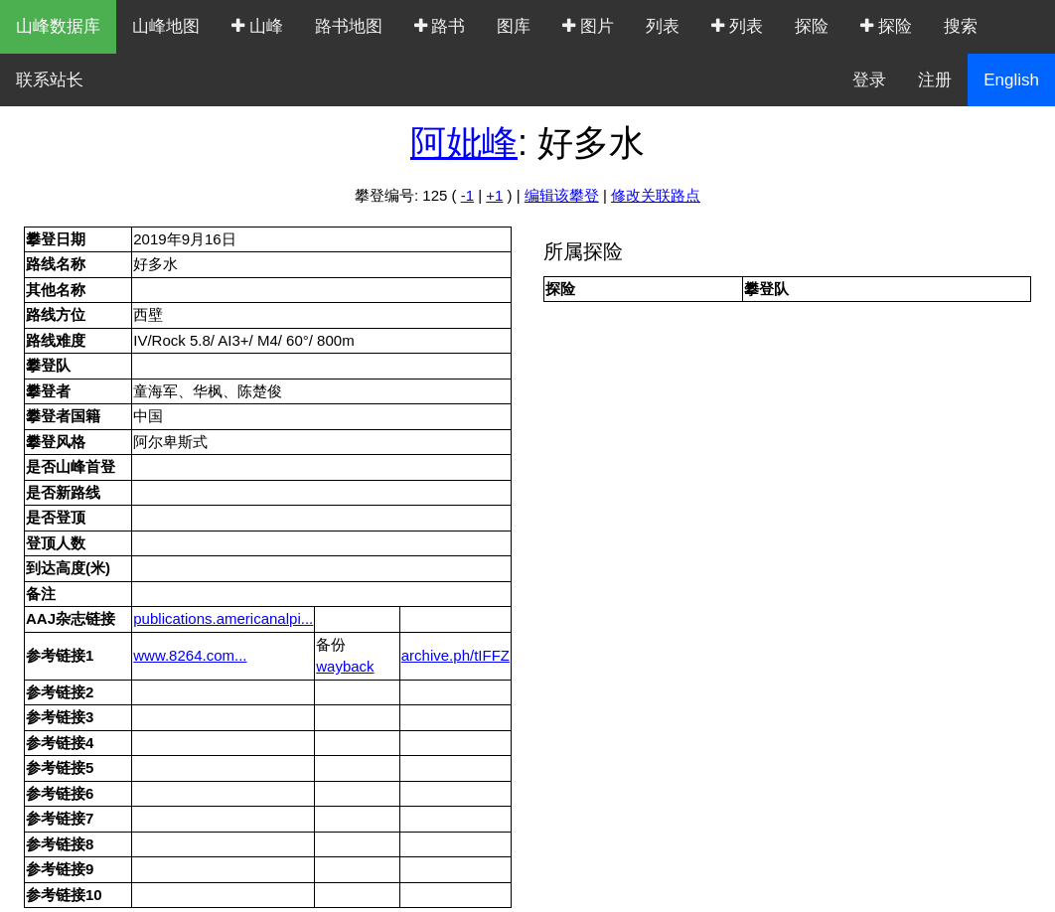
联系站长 (49, 80)
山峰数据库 (58, 26)
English (1011, 80)
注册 (935, 80)
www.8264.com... (189, 655)
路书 (440, 26)
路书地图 (348, 26)
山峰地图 (166, 26)
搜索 (961, 26)
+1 (494, 195)
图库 (513, 26)
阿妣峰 (464, 142)
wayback (345, 666)
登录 (869, 80)
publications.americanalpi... (223, 618)
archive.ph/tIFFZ (455, 655)
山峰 (257, 26)
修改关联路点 (655, 195)
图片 (588, 26)
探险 (812, 26)
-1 (467, 195)
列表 (662, 26)
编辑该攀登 (562, 195)
